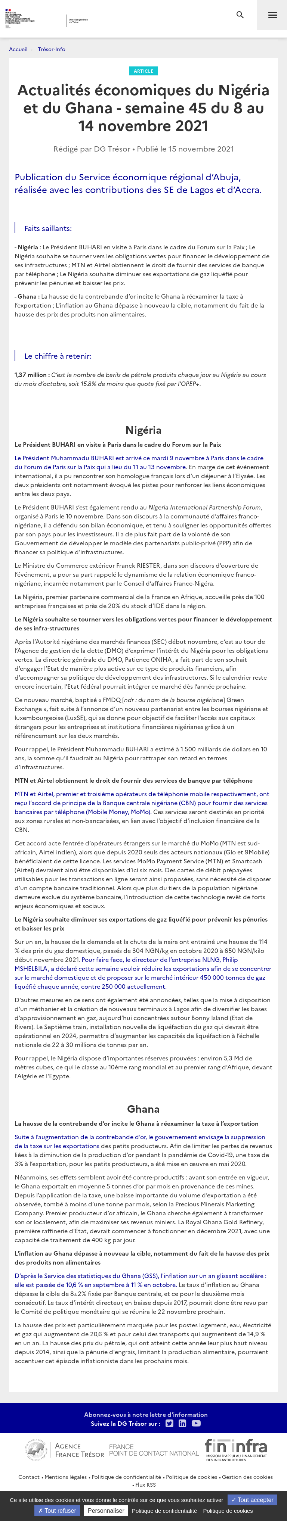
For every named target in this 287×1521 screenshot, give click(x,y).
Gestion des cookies (247, 1476)
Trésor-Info (51, 49)
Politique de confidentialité (126, 1476)
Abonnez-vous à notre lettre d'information (146, 1414)
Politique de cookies (191, 1476)
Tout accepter (252, 1500)
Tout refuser (57, 1511)
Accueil (18, 49)
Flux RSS (145, 1484)
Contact (29, 1476)
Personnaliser (106, 1511)
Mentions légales (65, 1476)
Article (143, 71)
